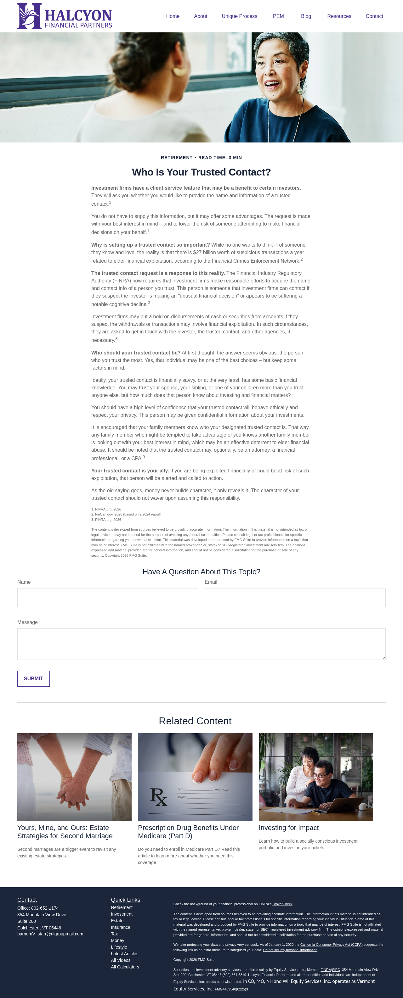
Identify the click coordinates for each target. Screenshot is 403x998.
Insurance (120, 927)
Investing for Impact (289, 828)
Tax (114, 933)
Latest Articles (125, 953)
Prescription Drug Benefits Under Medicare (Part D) (188, 832)
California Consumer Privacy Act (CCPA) (331, 944)
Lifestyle (119, 947)
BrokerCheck (282, 904)
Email (211, 582)
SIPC (336, 970)
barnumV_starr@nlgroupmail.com (50, 933)
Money (117, 940)
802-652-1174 (45, 908)
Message (27, 622)
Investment (122, 914)
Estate (117, 920)
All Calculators (125, 966)
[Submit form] (33, 679)
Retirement (122, 907)
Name (24, 582)
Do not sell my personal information (290, 950)
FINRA (326, 970)
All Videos (121, 960)
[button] (173, 16)
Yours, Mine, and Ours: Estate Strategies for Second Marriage (65, 832)
